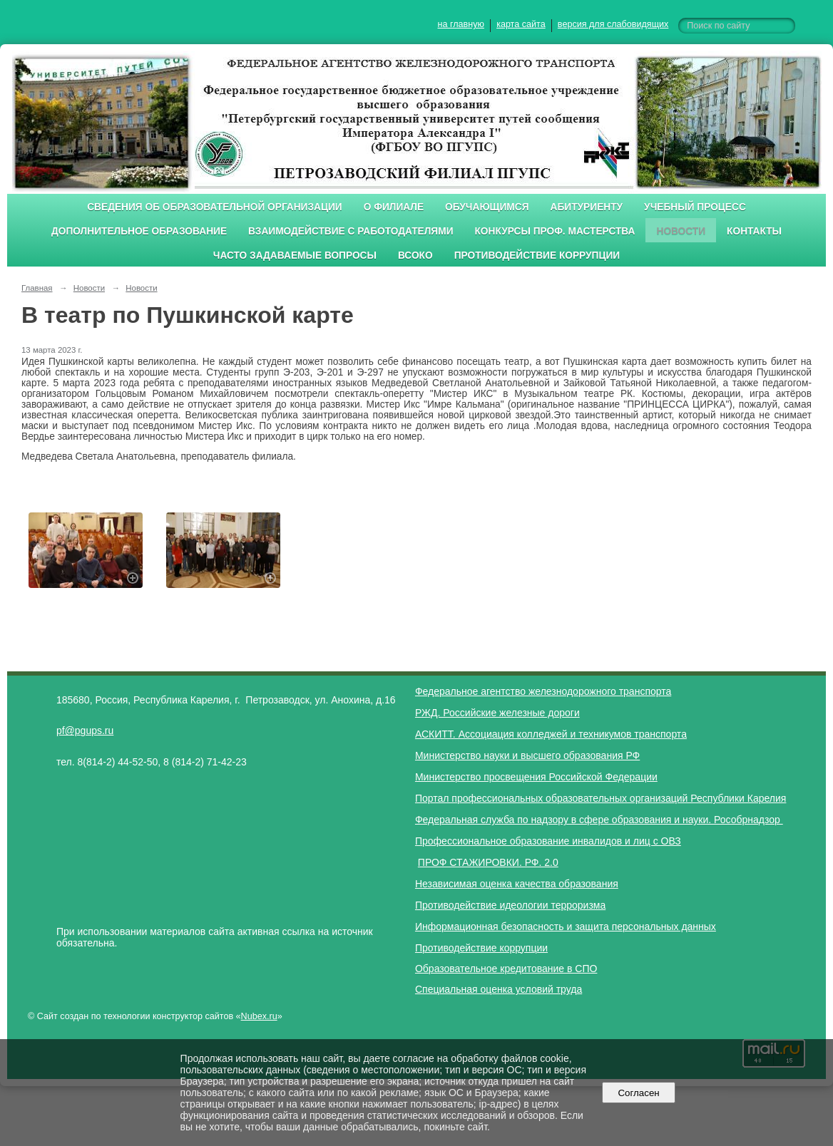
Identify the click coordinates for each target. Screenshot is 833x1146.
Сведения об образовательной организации (214, 207)
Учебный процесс (695, 207)
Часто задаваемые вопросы (295, 255)
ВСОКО (415, 255)
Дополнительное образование (139, 231)
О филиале (394, 207)
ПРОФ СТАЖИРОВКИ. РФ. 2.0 (488, 862)
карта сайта (521, 24)
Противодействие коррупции (537, 255)
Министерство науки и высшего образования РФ (527, 755)
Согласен (639, 1093)
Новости (680, 231)
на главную (461, 24)
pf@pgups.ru (84, 730)
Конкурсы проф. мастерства (555, 231)
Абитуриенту (587, 207)
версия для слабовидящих (613, 24)
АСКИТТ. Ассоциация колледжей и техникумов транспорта (551, 734)
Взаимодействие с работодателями (350, 231)
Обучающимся (486, 207)
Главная (37, 288)
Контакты (754, 231)
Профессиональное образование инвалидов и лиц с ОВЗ (548, 841)
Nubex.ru (259, 1016)
